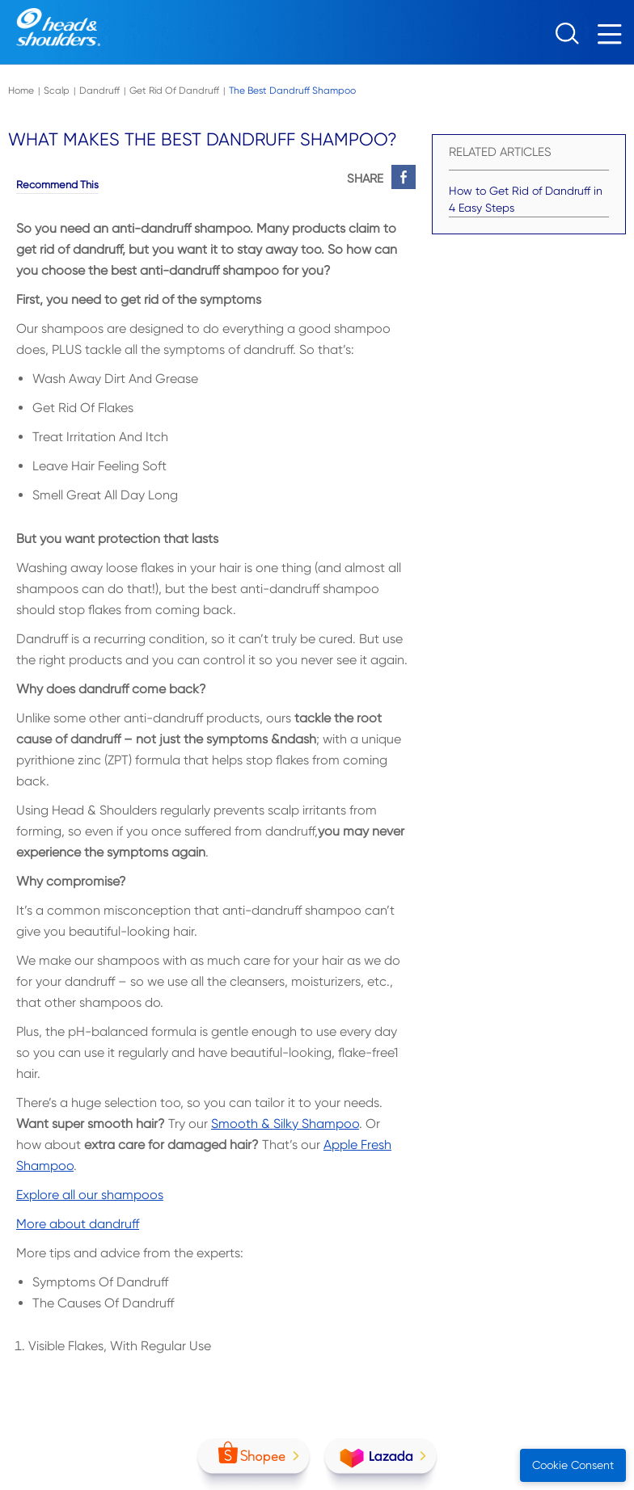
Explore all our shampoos (89, 1194)
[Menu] (614, 38)
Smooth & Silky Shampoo (285, 1123)
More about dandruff (77, 1223)
